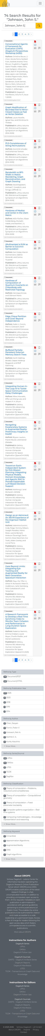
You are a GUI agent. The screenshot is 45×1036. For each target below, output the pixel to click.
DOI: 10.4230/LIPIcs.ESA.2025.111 (13, 237)
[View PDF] (35, 41)
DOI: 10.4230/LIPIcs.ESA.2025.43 (13, 343)
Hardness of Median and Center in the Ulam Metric (16, 212)
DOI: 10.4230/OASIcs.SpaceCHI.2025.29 (15, 607)
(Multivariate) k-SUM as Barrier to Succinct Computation (16, 246)
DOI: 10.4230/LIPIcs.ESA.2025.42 (13, 273)
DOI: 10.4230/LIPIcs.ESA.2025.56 (13, 165)
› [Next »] (31, 34)
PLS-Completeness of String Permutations (15, 144)
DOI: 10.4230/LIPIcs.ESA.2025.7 (12, 136)
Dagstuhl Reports (22, 963)
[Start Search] (39, 25)
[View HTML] (39, 105)
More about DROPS (22, 932)
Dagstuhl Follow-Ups (22, 952)
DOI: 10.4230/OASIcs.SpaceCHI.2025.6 (14, 508)
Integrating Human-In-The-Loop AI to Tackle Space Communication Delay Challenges (16, 389)
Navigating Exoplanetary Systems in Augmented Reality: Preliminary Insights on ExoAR (16, 429)
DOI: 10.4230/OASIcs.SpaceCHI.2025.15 (15, 417)
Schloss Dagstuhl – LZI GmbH (29, 1027)
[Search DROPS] (19, 25)
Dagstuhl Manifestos (22, 965)
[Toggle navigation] (40, 3)
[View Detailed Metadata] (35, 45)
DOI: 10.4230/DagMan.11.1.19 (12, 100)
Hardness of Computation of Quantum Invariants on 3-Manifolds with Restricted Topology (16, 285)
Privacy (36, 1030)
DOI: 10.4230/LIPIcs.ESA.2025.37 (13, 309)
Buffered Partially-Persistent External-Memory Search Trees (15, 352)
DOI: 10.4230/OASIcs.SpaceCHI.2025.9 (14, 559)
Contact (23, 1032)
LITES (22, 968)
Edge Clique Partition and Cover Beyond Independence (15, 318)
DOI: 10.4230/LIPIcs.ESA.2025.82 (13, 379)
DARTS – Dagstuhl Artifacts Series (22, 960)
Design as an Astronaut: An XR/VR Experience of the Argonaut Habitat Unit (17, 518)
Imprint (27, 1030)
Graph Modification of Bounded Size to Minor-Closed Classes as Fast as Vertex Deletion (16, 110)
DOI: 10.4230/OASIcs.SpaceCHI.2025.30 (15, 655)
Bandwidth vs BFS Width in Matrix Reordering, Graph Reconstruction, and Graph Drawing (15, 177)
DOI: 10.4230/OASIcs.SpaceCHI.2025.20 (15, 458)
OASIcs (23, 949)
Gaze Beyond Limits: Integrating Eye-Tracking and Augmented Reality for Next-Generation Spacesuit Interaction (16, 572)
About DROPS (15, 1030)
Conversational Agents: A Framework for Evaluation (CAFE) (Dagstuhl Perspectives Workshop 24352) (16, 48)
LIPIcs (22, 946)
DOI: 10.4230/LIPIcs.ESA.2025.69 (13, 203)
